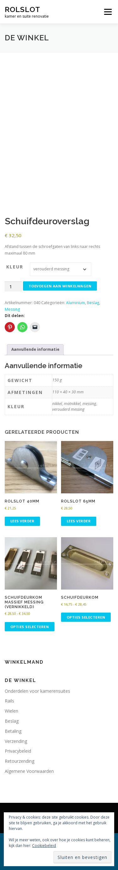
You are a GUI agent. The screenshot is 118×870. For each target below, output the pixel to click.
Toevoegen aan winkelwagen (60, 286)
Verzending (16, 741)
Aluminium (75, 302)
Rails (9, 701)
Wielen (11, 711)
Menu (107, 12)
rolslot (22, 9)
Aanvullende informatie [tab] (35, 349)
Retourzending (19, 761)
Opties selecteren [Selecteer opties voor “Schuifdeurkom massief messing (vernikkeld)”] (29, 626)
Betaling (13, 731)
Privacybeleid (18, 751)
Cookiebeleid (44, 845)
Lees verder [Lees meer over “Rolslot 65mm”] (79, 521)
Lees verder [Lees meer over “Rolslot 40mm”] (22, 521)
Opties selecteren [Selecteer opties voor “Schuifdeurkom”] (86, 617)
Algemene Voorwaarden (29, 771)
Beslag (93, 302)
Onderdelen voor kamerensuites (37, 691)
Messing (12, 309)
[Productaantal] (13, 286)
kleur (14, 267)
